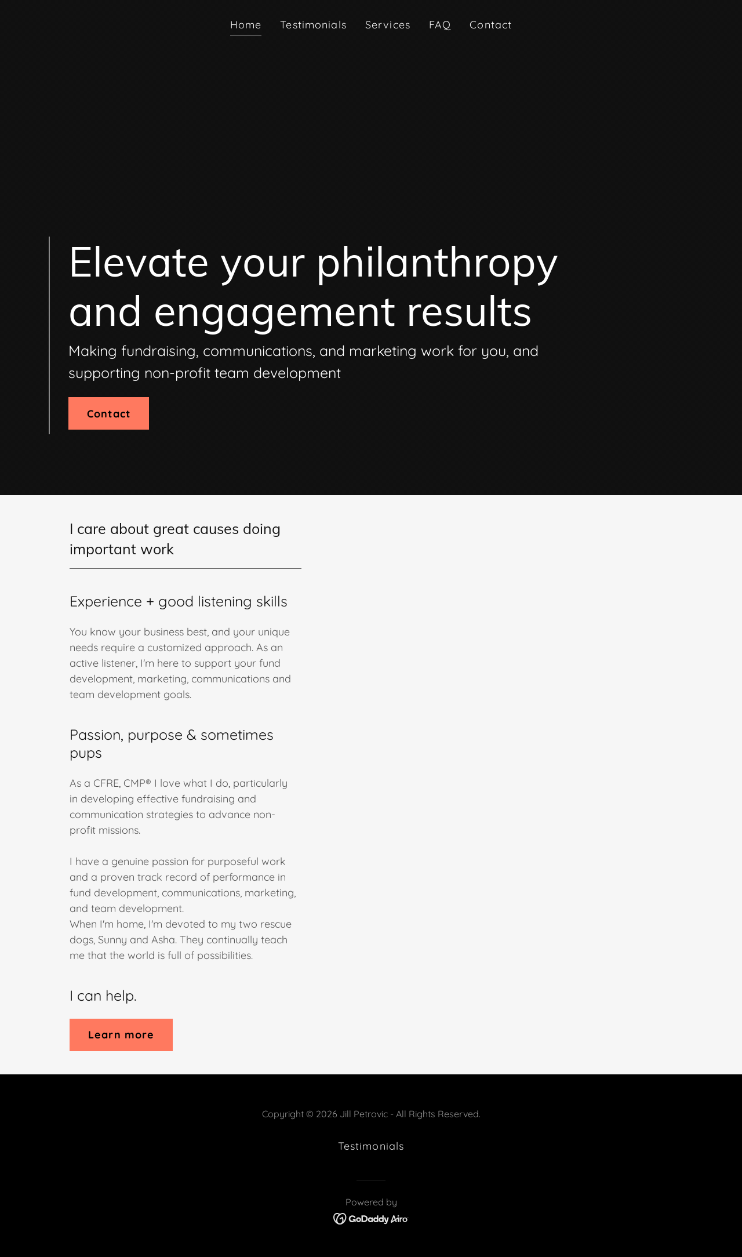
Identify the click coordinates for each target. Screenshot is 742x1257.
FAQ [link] (440, 24)
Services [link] (387, 24)
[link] (371, 1218)
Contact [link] (491, 24)
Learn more (121, 1034)
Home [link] (246, 24)
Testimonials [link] (313, 24)
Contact (108, 413)
